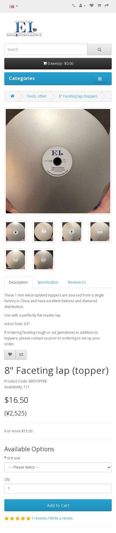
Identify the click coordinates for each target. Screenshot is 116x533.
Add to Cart (58, 505)
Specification (48, 282)
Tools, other (37, 96)
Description (18, 282)
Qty (7, 479)
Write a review (61, 518)
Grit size (13, 458)
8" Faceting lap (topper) (78, 96)
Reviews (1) (77, 282)
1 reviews (39, 518)
